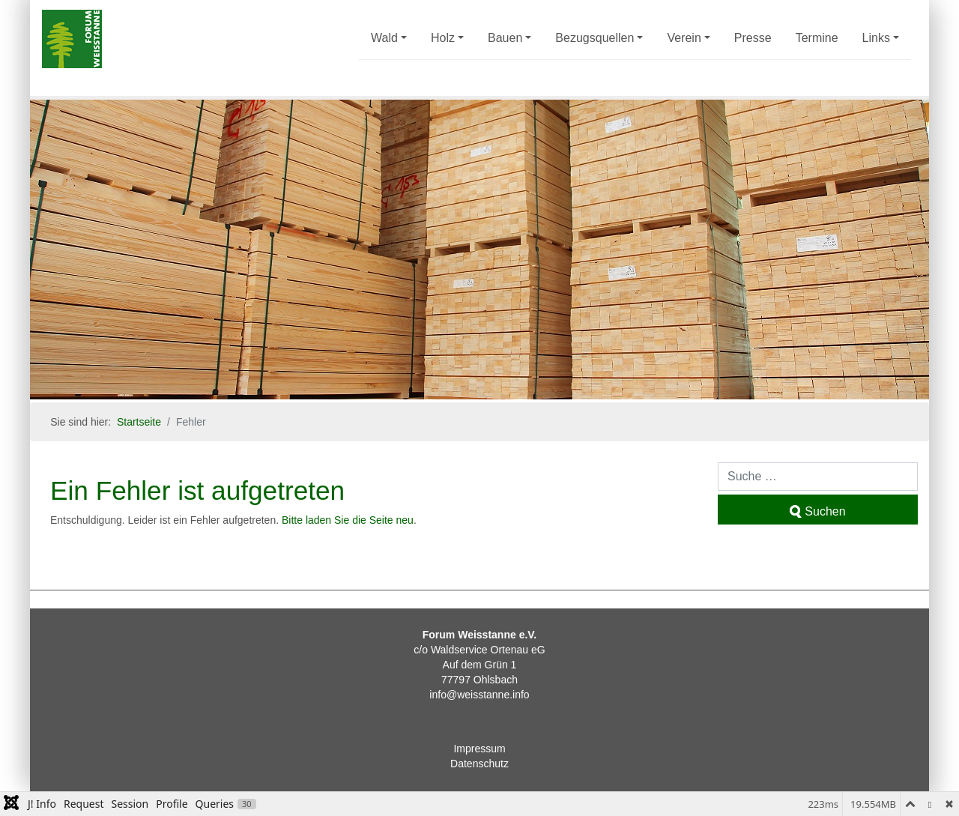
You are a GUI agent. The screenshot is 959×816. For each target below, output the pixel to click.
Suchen (817, 511)
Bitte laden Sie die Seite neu (348, 520)
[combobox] (818, 476)
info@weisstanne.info (479, 695)
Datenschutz (479, 764)
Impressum (479, 749)
